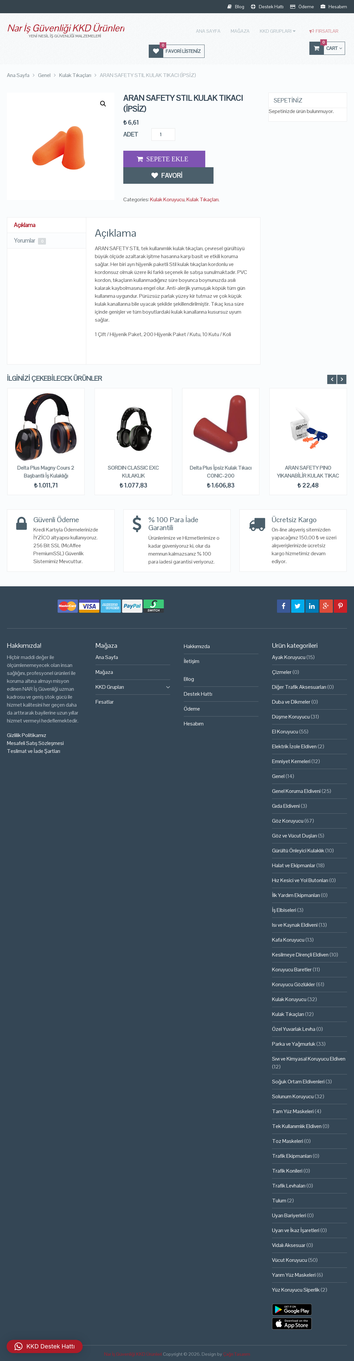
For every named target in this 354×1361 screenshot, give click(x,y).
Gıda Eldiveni (286, 805)
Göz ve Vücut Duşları (294, 835)
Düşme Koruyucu (291, 716)
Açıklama (25, 224)
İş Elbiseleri (284, 909)
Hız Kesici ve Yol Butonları (300, 879)
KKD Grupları (277, 31)
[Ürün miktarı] (163, 134)
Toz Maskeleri (287, 1140)
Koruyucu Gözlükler (293, 983)
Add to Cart (162, 158)
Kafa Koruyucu (288, 939)
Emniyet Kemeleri (291, 760)
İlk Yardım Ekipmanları (296, 894)
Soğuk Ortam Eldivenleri (298, 1080)
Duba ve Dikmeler (291, 701)
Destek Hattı (267, 7)
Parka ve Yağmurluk (293, 1043)
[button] (103, 103)
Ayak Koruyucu (288, 656)
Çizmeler (282, 671)
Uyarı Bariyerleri (289, 1214)
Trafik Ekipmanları (292, 1155)
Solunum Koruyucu (293, 1095)
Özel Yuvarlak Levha (293, 1028)
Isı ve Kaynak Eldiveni (295, 924)
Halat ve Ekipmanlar (293, 864)
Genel (278, 775)
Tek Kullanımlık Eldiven (297, 1125)
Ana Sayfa (212, 31)
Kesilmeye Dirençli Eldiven (300, 954)
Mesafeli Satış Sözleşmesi (35, 742)
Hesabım (334, 7)
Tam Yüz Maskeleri (293, 1110)
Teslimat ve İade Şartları (33, 750)
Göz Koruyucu (287, 820)
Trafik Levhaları (288, 1185)
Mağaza (242, 31)
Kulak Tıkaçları (202, 180)
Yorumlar (31, 240)
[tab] (46, 224)
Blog (235, 7)
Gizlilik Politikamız (26, 734)
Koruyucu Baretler (292, 968)
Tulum (279, 1199)
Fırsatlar (323, 31)
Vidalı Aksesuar (288, 1244)
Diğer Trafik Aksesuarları (299, 686)
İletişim (191, 660)
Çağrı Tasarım (236, 1353)
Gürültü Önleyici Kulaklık (298, 849)
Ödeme (302, 7)
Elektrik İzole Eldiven (294, 745)
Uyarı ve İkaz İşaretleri (295, 1229)
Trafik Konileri (287, 1170)
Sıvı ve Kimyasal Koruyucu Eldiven (308, 1058)
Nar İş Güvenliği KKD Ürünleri (65, 28)
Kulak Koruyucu (167, 180)
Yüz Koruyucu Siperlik (296, 1289)
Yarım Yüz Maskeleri (294, 1274)
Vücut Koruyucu (289, 1259)
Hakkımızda (197, 645)
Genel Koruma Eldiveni (296, 790)
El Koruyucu (285, 730)
